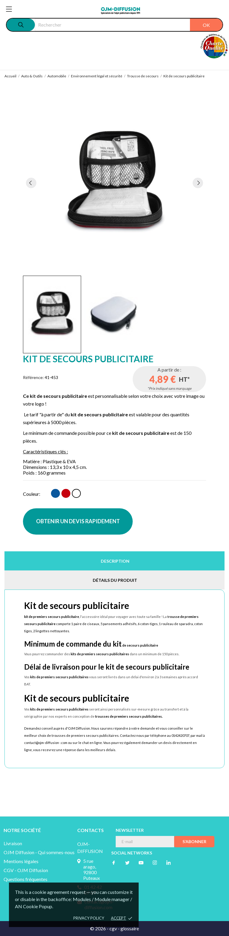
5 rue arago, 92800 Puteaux (91, 869)
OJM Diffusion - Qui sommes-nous (39, 852)
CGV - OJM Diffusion (26, 870)
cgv (113, 928)
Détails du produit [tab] (115, 580)
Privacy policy (88, 918)
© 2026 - (99, 928)
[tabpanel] (114, 182)
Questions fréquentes (25, 879)
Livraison (13, 843)
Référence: (33, 377)
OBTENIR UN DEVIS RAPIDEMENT (78, 521)
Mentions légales (21, 861)
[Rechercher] (128, 25)
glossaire (129, 928)
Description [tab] (115, 561)
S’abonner (194, 841)
